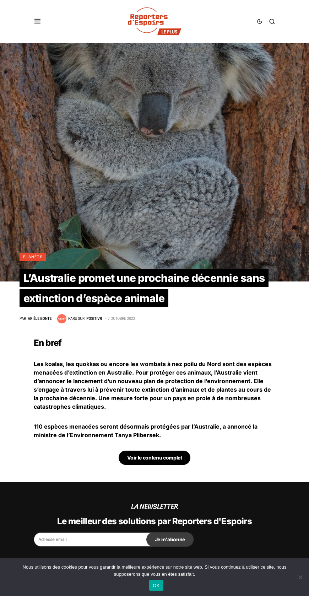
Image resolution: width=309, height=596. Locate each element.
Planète (33, 256)
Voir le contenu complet (154, 458)
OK (156, 585)
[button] (37, 21)
